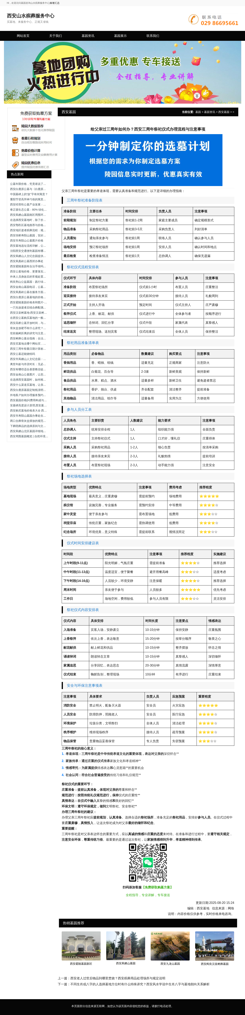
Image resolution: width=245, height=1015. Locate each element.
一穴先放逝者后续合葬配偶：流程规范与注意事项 (40, 307)
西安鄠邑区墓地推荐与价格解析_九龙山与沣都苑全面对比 (45, 225)
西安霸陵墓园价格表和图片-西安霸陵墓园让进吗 (39, 302)
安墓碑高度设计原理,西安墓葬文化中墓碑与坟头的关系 (43, 405)
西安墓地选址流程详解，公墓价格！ (32, 245)
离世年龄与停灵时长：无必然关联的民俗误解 (37, 364)
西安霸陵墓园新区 (81, 963)
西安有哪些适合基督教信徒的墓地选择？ (35, 369)
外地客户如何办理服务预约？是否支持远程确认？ (40, 395)
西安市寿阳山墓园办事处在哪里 (29, 415)
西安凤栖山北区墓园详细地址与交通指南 (35, 431)
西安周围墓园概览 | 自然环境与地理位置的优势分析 (41, 436)
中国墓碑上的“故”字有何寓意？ (29, 194)
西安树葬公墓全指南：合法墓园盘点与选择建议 (39, 338)
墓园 (198, 112)
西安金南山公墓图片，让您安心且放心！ (35, 374)
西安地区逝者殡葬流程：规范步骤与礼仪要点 (37, 230)
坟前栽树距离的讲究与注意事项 (29, 333)
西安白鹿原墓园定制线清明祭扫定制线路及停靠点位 (42, 389)
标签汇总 (55, 3)
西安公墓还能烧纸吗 (22, 353)
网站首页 (23, 35)
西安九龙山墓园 (170, 963)
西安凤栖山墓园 (125, 963)
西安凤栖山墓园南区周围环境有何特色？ (35, 214)
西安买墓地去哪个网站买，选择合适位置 (35, 343)
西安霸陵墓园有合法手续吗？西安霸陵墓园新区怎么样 (43, 266)
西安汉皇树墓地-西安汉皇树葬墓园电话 (34, 312)
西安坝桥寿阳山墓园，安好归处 (29, 235)
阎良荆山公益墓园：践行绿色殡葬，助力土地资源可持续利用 (47, 281)
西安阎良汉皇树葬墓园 (215, 963)
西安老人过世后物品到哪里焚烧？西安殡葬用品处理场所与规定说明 (117, 978)
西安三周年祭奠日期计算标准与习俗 (32, 348)
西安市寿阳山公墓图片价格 (26, 240)
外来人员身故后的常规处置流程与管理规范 (36, 276)
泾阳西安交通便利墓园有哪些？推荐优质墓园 (37, 250)
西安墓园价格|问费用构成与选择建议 (32, 400)
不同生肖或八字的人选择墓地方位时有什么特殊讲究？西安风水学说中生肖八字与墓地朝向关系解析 (140, 984)
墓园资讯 (209, 112)
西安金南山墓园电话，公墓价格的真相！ (35, 286)
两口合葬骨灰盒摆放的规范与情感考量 (33, 420)
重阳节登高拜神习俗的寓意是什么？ (32, 199)
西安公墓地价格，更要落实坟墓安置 (32, 271)
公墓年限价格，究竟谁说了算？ (29, 183)
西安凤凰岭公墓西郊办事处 (26, 261)
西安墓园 (223, 112)
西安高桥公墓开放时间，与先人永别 (32, 323)
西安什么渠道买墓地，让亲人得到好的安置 (36, 384)
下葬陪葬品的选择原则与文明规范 (31, 426)
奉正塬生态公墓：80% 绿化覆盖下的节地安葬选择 (41, 209)
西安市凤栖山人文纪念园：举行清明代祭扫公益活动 (42, 359)
